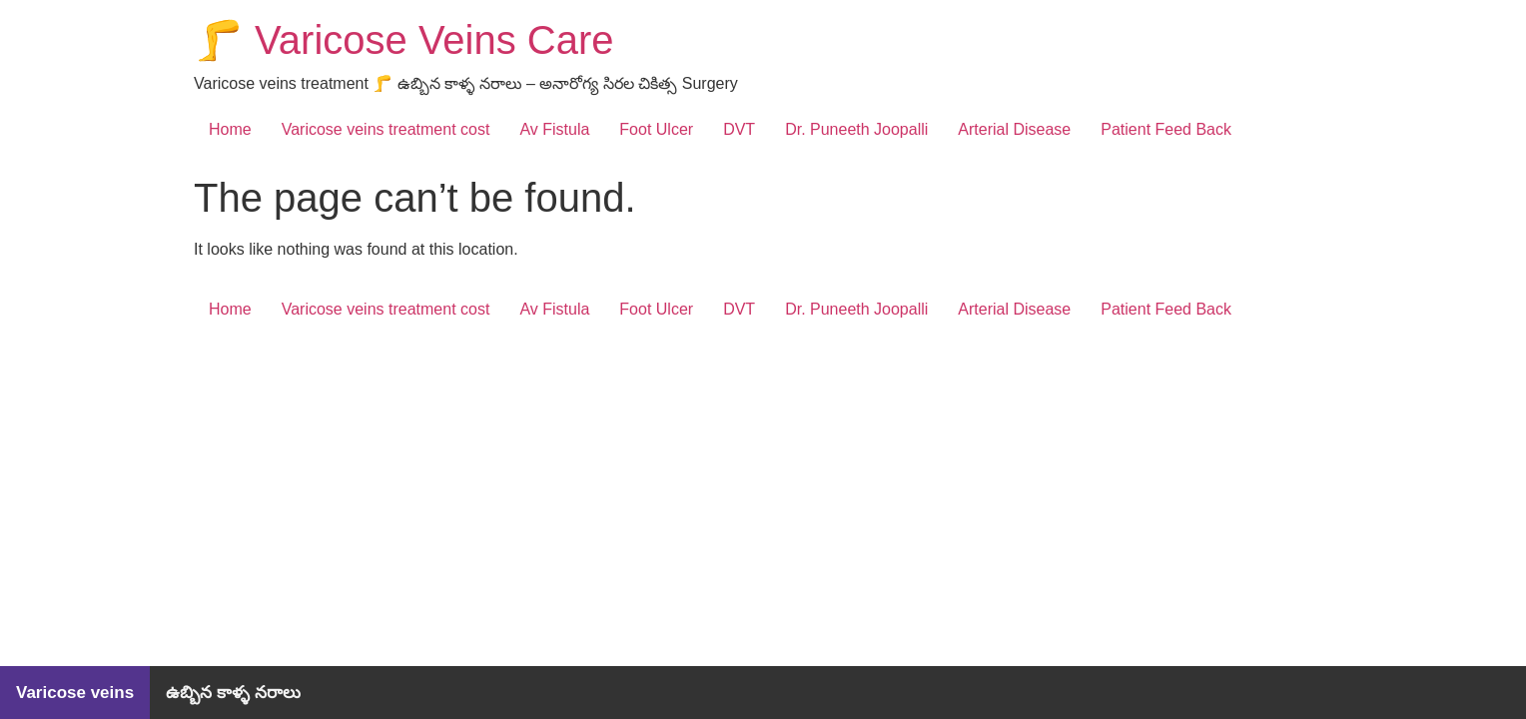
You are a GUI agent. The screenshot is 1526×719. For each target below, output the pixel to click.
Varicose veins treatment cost (386, 129)
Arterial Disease (1014, 129)
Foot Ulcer (656, 129)
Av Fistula (554, 129)
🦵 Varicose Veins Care (404, 40)
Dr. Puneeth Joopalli (856, 129)
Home (230, 129)
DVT (739, 129)
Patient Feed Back (1166, 129)
